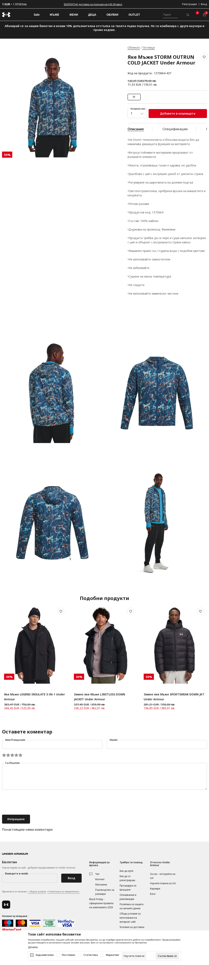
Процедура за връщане (128, 887)
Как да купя (126, 871)
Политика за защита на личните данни (131, 906)
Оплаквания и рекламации (128, 897)
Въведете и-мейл (16, 873)
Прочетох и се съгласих (41, 891)
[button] (204, 65)
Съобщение (12, 763)
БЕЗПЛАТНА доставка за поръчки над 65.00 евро (93, 4)
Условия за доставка (132, 927)
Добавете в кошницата (177, 113)
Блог (153, 894)
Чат (97, 874)
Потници (148, 47)
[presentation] (33, 803)
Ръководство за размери (104, 892)
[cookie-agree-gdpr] (167, 955)
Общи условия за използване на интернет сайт (130, 917)
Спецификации (175, 129)
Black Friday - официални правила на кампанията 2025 (101, 903)
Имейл (114, 740)
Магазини (101, 884)
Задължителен (45, 955)
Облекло (134, 47)
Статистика (90, 955)
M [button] (134, 96)
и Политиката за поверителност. (63, 891)
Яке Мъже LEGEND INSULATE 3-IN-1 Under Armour (34, 696)
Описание (136, 129)
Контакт (99, 879)
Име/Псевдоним (15, 740)
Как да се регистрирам (127, 878)
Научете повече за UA (163, 883)
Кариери (155, 888)
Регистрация (189, 4)
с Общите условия (37, 891)
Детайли (33, 947)
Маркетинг (112, 955)
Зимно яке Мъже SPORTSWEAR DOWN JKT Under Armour (174, 696)
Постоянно (68, 955)
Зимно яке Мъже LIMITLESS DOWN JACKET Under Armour (99, 696)
